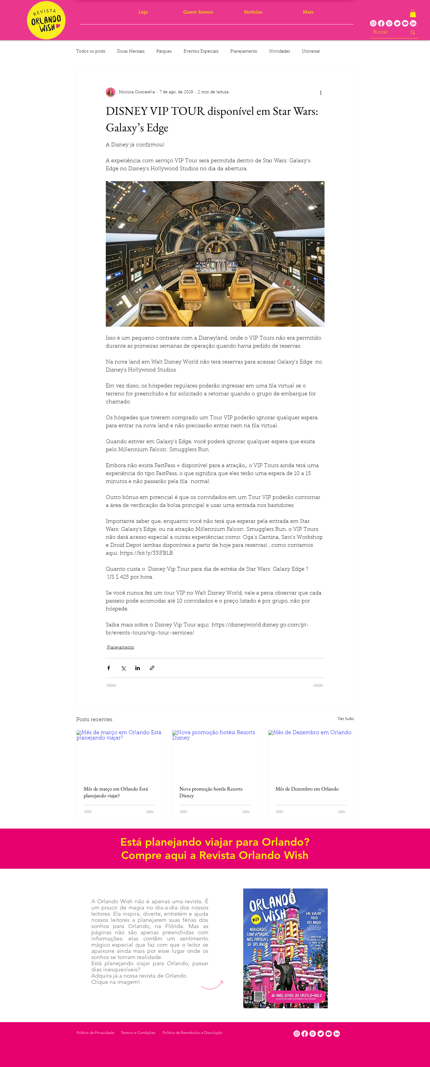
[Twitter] (397, 23)
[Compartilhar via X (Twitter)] (123, 668)
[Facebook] (381, 23)
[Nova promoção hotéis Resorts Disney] (215, 754)
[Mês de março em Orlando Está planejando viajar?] (119, 754)
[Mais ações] (320, 92)
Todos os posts (90, 52)
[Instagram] (373, 23)
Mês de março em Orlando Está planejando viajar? (116, 792)
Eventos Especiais (201, 52)
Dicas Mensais (131, 52)
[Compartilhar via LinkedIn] (137, 668)
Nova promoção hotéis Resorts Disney (211, 792)
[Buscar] (385, 32)
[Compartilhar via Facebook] (108, 668)
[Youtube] (405, 23)
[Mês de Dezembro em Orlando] (311, 754)
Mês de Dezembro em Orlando (307, 788)
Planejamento (243, 52)
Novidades (279, 52)
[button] (413, 13)
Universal (311, 52)
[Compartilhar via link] (152, 668)
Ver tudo (345, 719)
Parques (164, 52)
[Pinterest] (389, 23)
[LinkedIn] (413, 23)
